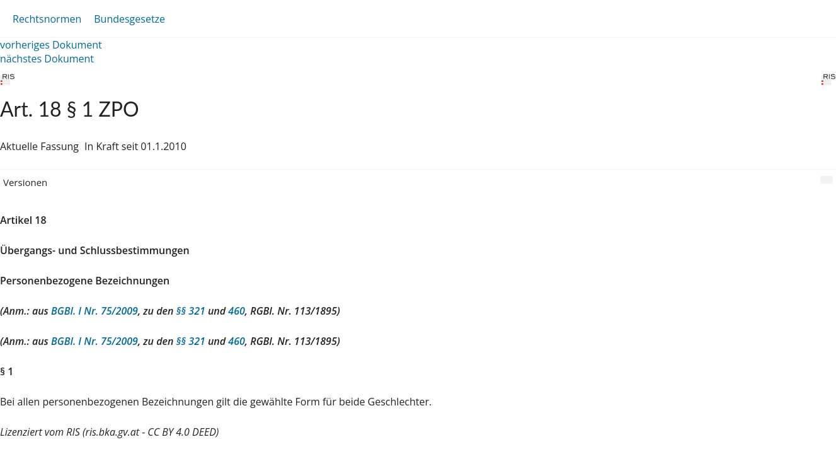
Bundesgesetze (129, 19)
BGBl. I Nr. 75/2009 (94, 311)
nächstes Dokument (47, 59)
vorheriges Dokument (51, 45)
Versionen (25, 182)
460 (236, 311)
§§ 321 (190, 311)
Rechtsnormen (47, 19)
